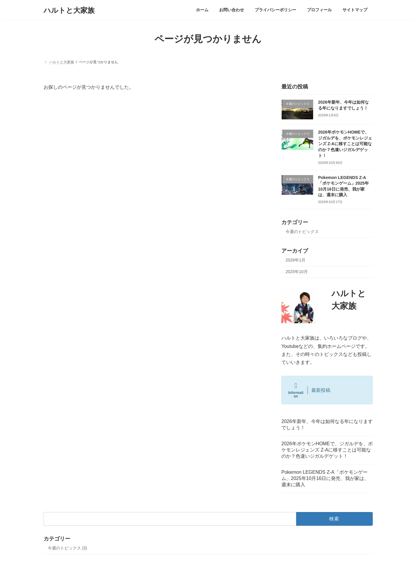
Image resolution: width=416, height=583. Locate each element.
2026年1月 (295, 260)
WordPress (175, 573)
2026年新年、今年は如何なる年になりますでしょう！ (327, 424)
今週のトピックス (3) (67, 548)
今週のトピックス (302, 231)
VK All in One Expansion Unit (246, 573)
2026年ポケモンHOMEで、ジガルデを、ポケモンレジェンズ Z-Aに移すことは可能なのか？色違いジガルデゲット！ (345, 144)
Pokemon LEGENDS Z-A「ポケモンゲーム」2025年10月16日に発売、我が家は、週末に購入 (325, 478)
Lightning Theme (205, 573)
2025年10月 (297, 271)
